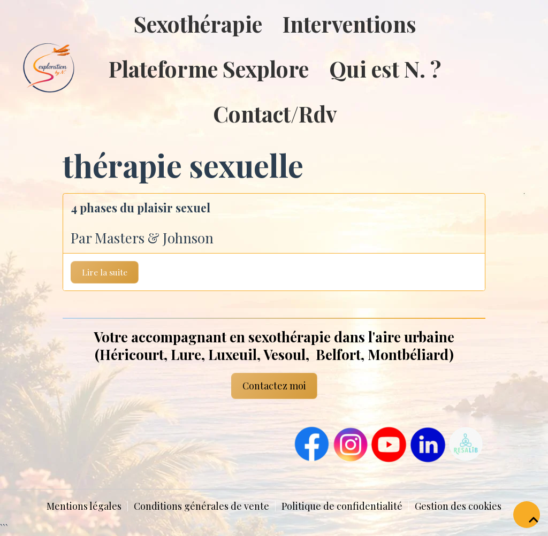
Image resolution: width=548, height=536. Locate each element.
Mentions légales (84, 506)
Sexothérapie (198, 23)
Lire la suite (104, 272)
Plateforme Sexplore (209, 68)
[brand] (27, 68)
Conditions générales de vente (201, 506)
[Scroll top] (526, 514)
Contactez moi (274, 385)
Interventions (349, 23)
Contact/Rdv (275, 113)
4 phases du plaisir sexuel (140, 207)
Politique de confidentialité (341, 506)
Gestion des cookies (458, 506)
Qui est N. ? (385, 68)
